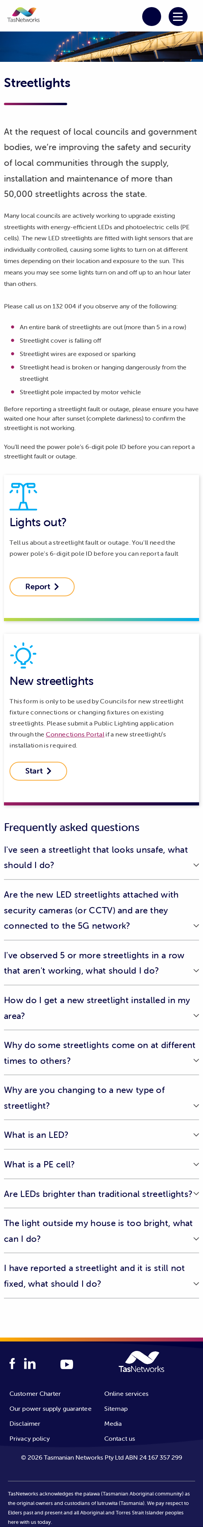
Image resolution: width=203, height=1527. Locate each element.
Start (38, 770)
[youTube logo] (66, 1365)
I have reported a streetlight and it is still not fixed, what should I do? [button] (94, 1276)
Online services (126, 1393)
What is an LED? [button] (36, 1135)
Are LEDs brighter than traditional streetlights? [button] (98, 1194)
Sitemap (116, 1408)
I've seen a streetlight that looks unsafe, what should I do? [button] (96, 857)
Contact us (119, 1438)
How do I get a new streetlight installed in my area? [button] (97, 1008)
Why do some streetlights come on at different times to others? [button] (100, 1053)
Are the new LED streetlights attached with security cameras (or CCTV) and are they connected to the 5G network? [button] (91, 910)
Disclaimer (24, 1423)
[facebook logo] (12, 1363)
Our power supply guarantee (50, 1408)
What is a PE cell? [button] (39, 1164)
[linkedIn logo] (30, 1363)
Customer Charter (35, 1393)
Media (113, 1423)
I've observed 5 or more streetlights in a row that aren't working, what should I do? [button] (94, 963)
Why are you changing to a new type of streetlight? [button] (84, 1098)
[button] (23, 16)
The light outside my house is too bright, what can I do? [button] (98, 1231)
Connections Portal (75, 734)
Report (42, 586)
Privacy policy (29, 1438)
